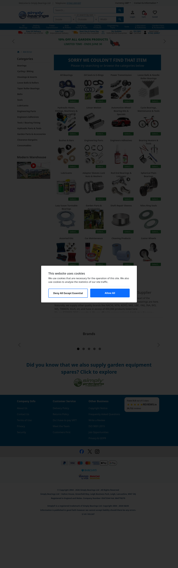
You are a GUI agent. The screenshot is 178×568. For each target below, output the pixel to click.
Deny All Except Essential (68, 293)
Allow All (110, 293)
